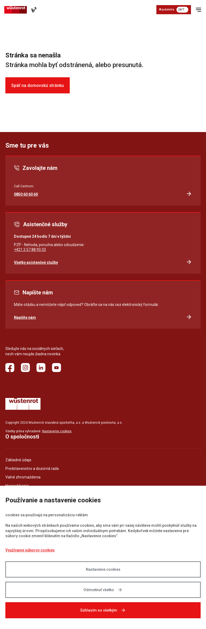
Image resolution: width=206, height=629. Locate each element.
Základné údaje (18, 460)
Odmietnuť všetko (103, 590)
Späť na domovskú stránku (37, 85)
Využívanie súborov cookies (30, 550)
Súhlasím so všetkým (103, 610)
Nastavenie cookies (103, 569)
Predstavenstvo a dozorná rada (32, 468)
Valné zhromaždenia (23, 477)
